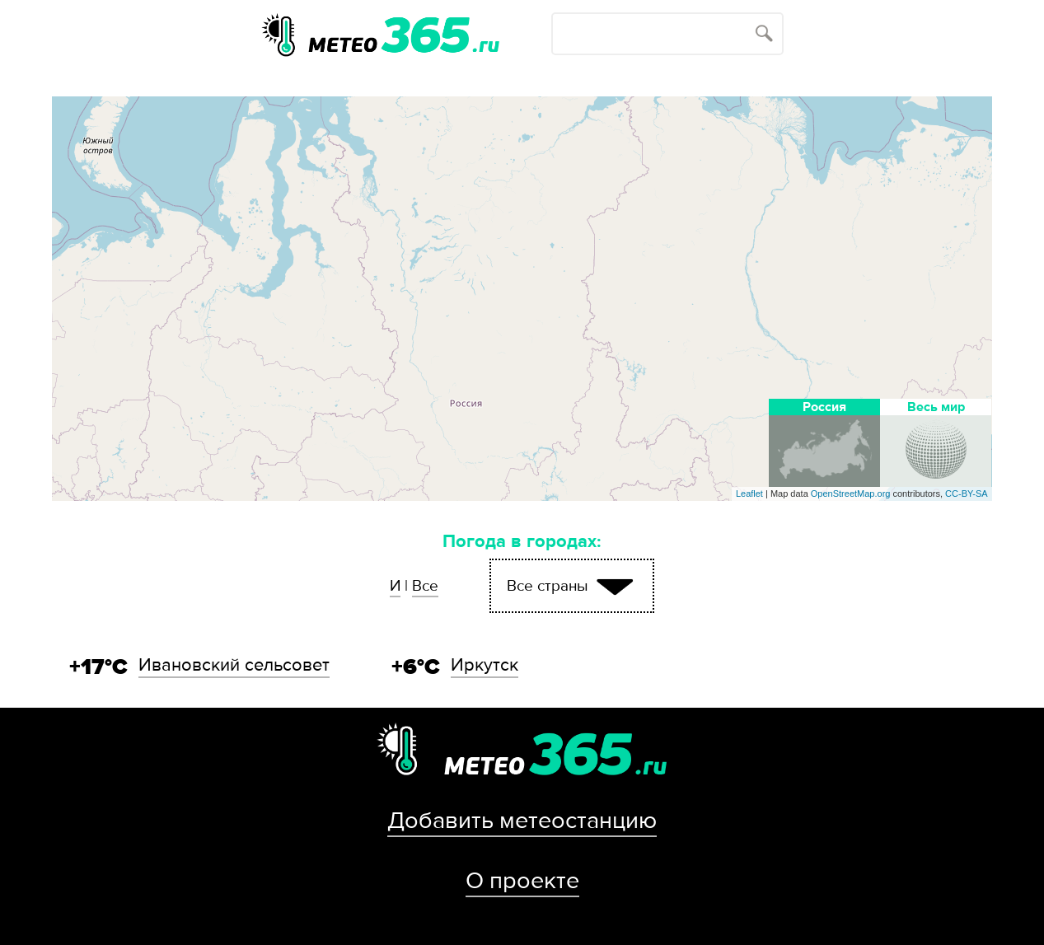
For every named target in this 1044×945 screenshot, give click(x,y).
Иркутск (484, 664)
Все (425, 586)
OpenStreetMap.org (851, 493)
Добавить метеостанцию (522, 820)
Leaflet (749, 493)
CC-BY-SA (966, 493)
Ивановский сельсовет (234, 664)
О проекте (522, 881)
